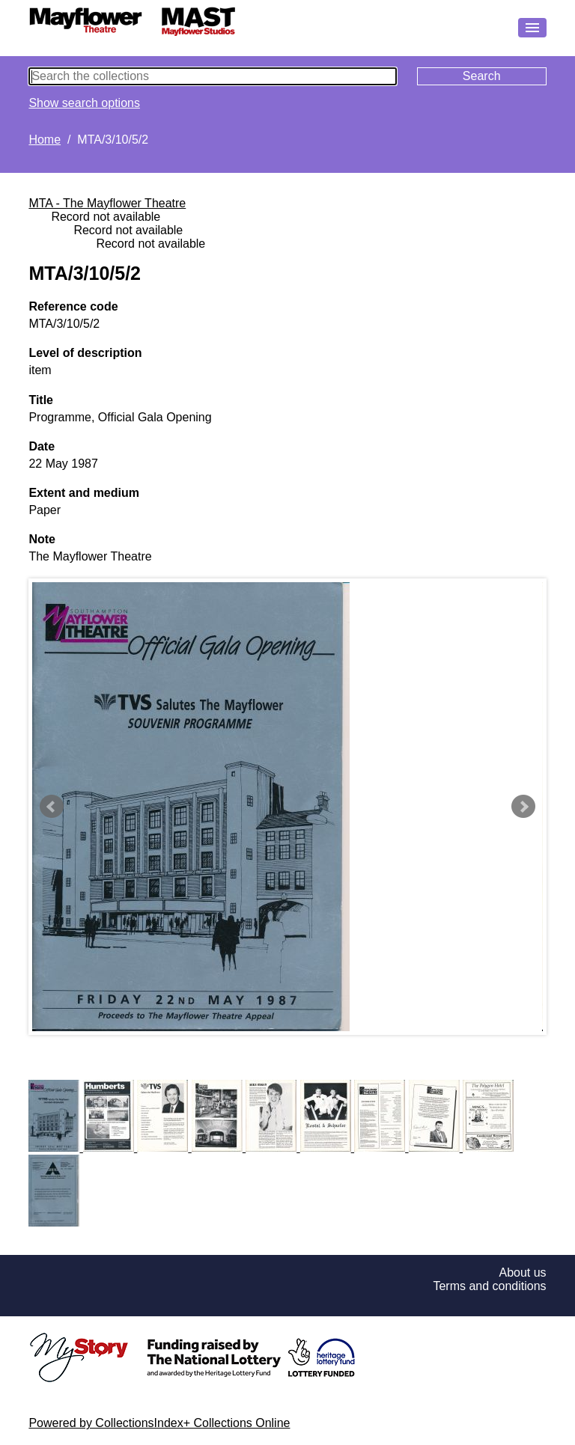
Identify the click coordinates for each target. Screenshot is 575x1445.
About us (522, 1272)
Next (523, 807)
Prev (52, 807)
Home (44, 139)
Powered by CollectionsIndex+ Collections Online (159, 1423)
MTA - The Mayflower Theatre (107, 203)
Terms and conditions (489, 1286)
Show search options (84, 103)
